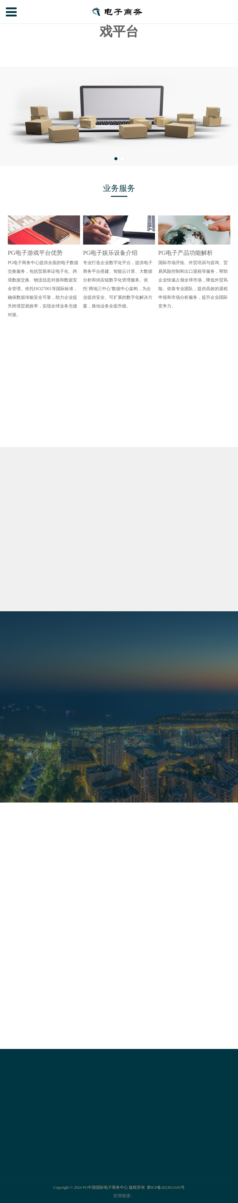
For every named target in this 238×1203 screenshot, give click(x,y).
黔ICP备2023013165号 (166, 1187)
